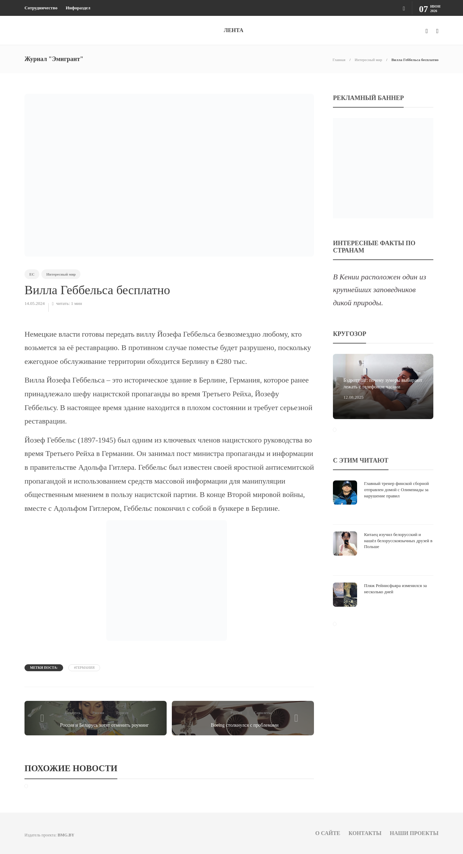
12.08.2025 (353, 397)
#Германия (84, 667)
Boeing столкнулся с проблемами (244, 725)
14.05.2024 (34, 303)
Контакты (365, 833)
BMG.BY (66, 835)
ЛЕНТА (233, 30)
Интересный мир (368, 60)
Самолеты (263, 713)
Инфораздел (78, 7)
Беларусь (73, 713)
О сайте (328, 833)
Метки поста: (44, 667)
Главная (339, 60)
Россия (98, 713)
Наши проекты (414, 833)
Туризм (122, 713)
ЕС (32, 274)
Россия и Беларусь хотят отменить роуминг (104, 725)
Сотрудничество (40, 7)
